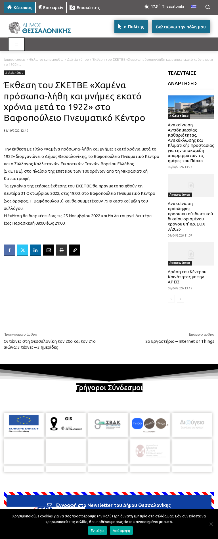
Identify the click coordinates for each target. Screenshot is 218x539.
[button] (207, 7)
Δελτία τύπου (78, 59)
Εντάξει (97, 530)
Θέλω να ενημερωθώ (46, 59)
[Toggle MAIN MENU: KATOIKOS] (16, 44)
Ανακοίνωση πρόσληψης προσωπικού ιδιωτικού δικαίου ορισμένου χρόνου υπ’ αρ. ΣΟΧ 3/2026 (190, 216)
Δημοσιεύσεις (15, 59)
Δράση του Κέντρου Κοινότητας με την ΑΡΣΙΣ (187, 276)
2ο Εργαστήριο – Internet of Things (179, 341)
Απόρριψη (121, 530)
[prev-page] (171, 298)
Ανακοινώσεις (179, 194)
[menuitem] (194, 7)
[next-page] (180, 298)
